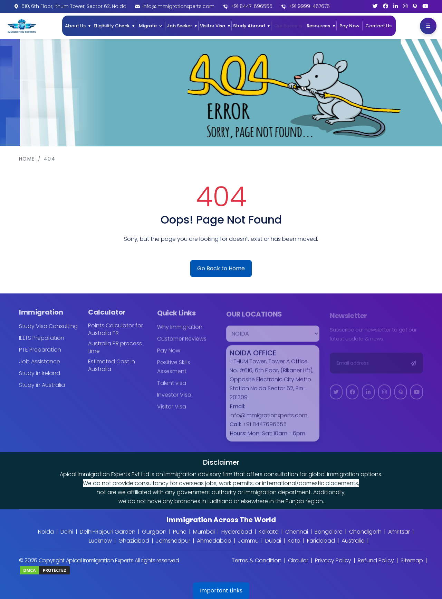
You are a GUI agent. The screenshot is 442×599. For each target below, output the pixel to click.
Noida (46, 532)
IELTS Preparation (41, 342)
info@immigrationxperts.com (178, 6)
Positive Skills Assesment (173, 371)
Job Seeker (179, 25)
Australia (353, 541)
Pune (179, 532)
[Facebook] (385, 6)
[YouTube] (425, 6)
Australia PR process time (115, 351)
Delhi (66, 532)
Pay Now (349, 25)
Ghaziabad (133, 541)
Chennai (296, 532)
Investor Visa (174, 399)
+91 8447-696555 (251, 6)
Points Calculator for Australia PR (115, 333)
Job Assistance (39, 366)
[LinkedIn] (395, 6)
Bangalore (329, 532)
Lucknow (100, 541)
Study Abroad (249, 25)
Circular (298, 560)
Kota (294, 541)
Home (27, 158)
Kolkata (269, 532)
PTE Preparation (40, 354)
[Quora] (415, 6)
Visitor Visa (212, 25)
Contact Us (378, 25)
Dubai (273, 541)
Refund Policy (376, 560)
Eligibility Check (111, 25)
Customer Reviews (181, 343)
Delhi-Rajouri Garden (107, 532)
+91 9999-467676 (309, 6)
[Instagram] (405, 6)
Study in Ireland (39, 377)
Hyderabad (236, 532)
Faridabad (321, 541)
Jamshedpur (173, 541)
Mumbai (204, 532)
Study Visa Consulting (48, 330)
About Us (75, 25)
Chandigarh (365, 532)
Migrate (148, 25)
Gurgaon (154, 532)
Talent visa (171, 387)
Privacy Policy (333, 560)
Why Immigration (179, 331)
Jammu (248, 541)
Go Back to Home (221, 268)
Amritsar (399, 532)
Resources (318, 25)
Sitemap (412, 560)
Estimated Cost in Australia (111, 369)
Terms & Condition (256, 560)
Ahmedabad (214, 541)
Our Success (288, 25)
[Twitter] (375, 6)
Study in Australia (42, 389)
